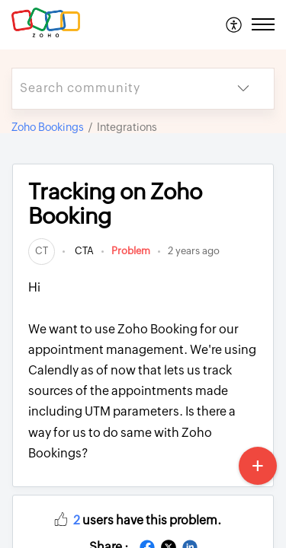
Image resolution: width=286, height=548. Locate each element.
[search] (112, 88)
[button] (61, 518)
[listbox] (243, 88)
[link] (41, 250)
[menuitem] (234, 24)
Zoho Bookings (47, 127)
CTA (83, 250)
